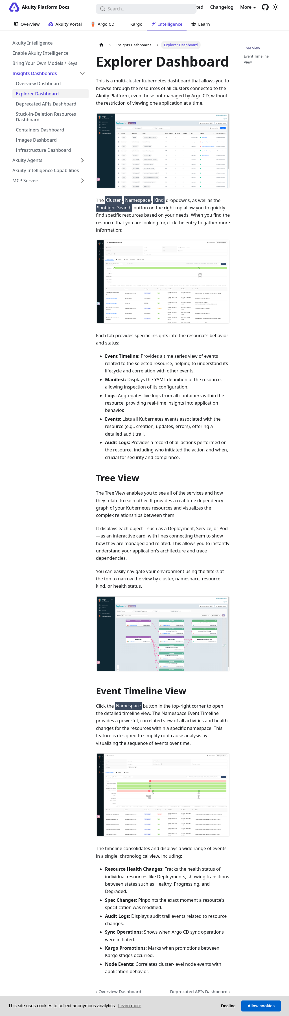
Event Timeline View (256, 59)
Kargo (136, 24)
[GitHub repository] (265, 7)
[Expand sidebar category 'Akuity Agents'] (82, 160)
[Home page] (101, 45)
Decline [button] (228, 1006)
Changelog (222, 7)
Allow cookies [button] (261, 1006)
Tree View (252, 48)
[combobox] (146, 9)
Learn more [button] (129, 1005)
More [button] (245, 7)
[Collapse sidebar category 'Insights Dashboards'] (82, 73)
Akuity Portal (69, 24)
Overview (30, 24)
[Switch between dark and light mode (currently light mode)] (275, 7)
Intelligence (170, 24)
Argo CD (106, 24)
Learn (204, 24)
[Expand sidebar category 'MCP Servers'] (82, 180)
